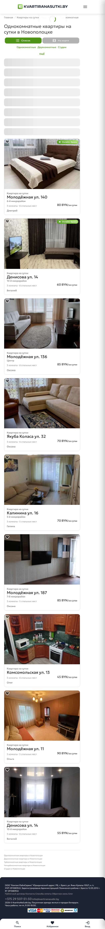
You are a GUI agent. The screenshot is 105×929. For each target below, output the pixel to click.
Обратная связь (60, 893)
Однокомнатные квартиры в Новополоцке (23, 855)
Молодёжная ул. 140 (27, 197)
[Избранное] (52, 924)
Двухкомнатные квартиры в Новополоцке (23, 859)
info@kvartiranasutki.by (45, 899)
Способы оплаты (43, 893)
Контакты (30, 893)
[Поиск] (17, 924)
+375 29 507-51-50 (18, 899)
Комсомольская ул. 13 (28, 672)
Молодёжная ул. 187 (27, 592)
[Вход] (87, 924)
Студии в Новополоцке (14, 869)
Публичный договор (15, 893)
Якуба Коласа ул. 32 (26, 436)
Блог (70, 893)
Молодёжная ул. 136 (27, 356)
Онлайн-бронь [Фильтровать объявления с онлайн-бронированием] (67, 142)
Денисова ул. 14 (22, 277)
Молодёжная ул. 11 (25, 748)
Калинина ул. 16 (22, 513)
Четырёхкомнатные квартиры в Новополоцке (24, 865)
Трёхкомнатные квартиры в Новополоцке (23, 862)
